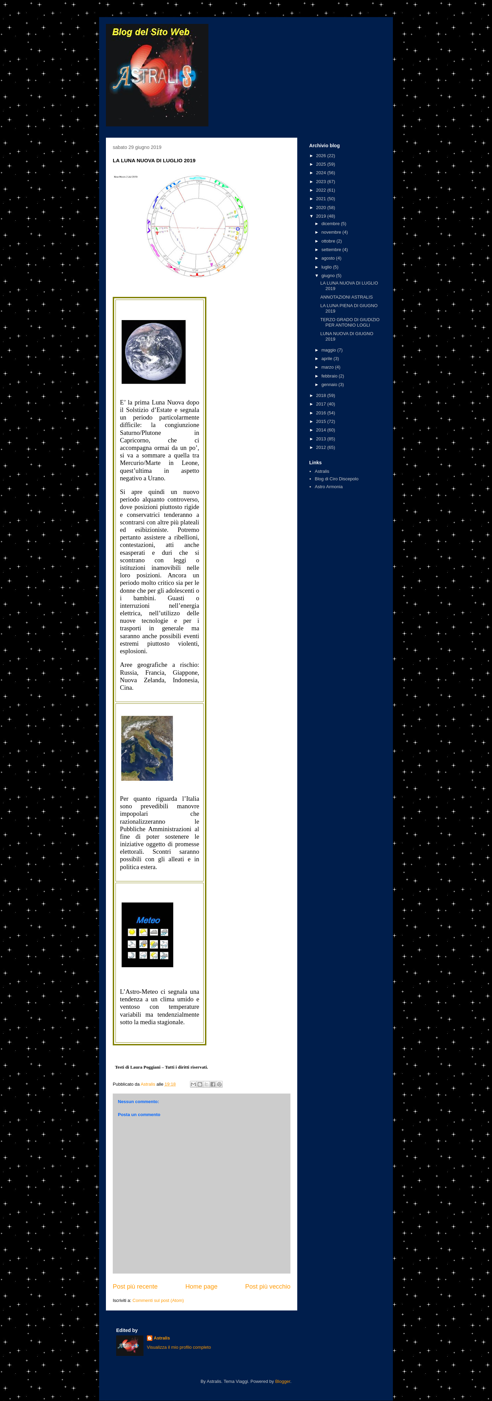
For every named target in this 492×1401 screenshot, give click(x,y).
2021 (321, 198)
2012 (321, 447)
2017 (321, 404)
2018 (321, 395)
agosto (329, 258)
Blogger (282, 1381)
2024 (321, 172)
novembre (332, 232)
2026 (321, 155)
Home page (201, 1286)
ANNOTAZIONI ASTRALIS (346, 297)
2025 (321, 164)
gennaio (330, 384)
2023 (321, 181)
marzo (328, 367)
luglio (327, 267)
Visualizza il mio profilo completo (179, 1347)
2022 (321, 190)
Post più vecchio (267, 1286)
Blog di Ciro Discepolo (336, 478)
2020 (321, 207)
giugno (329, 275)
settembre (332, 249)
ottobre (329, 241)
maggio (329, 350)
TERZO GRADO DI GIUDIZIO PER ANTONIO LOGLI (349, 322)
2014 (321, 429)
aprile (327, 358)
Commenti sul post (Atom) (158, 1300)
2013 (321, 438)
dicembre (331, 223)
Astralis (322, 471)
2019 (321, 216)
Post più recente (135, 1286)
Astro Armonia (329, 486)
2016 (321, 412)
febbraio (330, 376)
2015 (321, 421)
